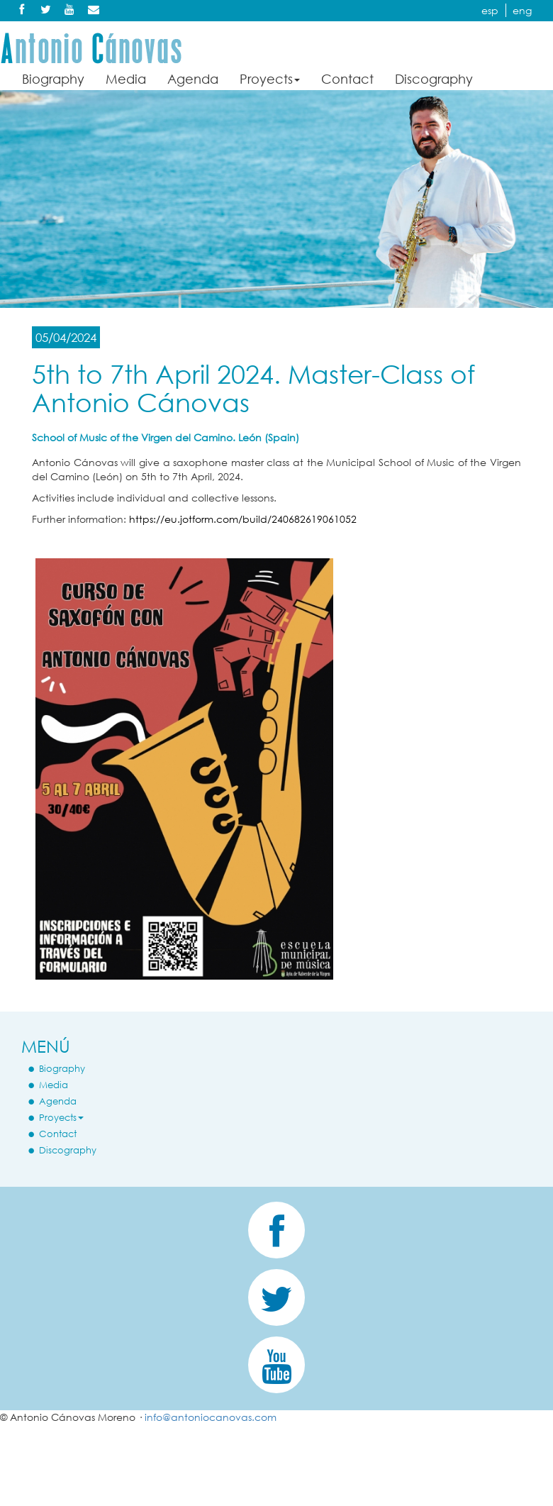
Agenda (192, 79)
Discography (434, 79)
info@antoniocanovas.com (210, 1417)
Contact (347, 79)
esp (489, 10)
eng (522, 10)
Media (126, 79)
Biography (53, 79)
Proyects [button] (270, 79)
